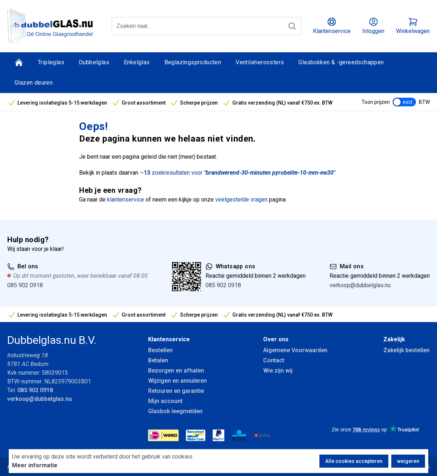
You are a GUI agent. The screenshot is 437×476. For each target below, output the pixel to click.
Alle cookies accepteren (354, 461)
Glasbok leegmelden (175, 411)
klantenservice (125, 199)
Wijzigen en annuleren (177, 380)
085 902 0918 (25, 285)
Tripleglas (51, 62)
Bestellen (160, 350)
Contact (273, 360)
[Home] (18, 62)
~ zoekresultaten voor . (238, 172)
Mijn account (165, 401)
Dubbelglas (94, 62)
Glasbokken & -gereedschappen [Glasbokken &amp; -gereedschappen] (341, 62)
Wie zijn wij (278, 370)
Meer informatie (34, 465)
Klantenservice (169, 339)
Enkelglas (137, 62)
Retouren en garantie (176, 390)
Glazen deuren (34, 82)
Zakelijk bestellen (406, 350)
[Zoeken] (292, 26)
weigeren (408, 461)
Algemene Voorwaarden (295, 350)
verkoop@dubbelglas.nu (360, 285)
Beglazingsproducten (192, 62)
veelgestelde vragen (241, 199)
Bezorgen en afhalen (176, 370)
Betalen (158, 360)
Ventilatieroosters (260, 62)
